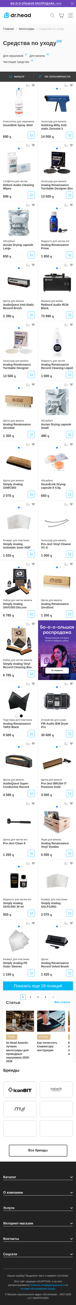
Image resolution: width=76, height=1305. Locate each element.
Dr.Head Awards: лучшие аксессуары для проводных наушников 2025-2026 (18, 1052)
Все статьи (62, 1002)
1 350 (8, 436)
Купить (31, 135)
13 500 (47, 196)
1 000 (46, 376)
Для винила (39, 55)
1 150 (8, 974)
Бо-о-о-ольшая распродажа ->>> (36, 3)
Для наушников (15, 55)
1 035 (8, 555)
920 (7, 914)
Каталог (9, 1177)
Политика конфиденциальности (48, 1285)
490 (45, 436)
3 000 (46, 795)
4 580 (8, 795)
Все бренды (38, 1150)
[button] (19, 88)
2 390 (8, 316)
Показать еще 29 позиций (38, 986)
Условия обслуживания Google (37, 1288)
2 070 (8, 495)
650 (7, 256)
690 (7, 136)
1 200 (8, 854)
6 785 (8, 615)
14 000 (47, 136)
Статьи (13, 1002)
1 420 (46, 974)
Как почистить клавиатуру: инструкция (47, 1046)
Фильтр (17, 76)
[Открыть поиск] (52, 15)
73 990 (47, 316)
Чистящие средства (18, 61)
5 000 (46, 854)
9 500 (8, 735)
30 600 (47, 735)
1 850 (46, 256)
